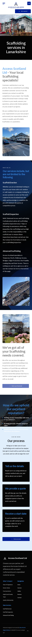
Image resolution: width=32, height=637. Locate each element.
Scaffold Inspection (8, 612)
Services (19, 588)
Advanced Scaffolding (8, 615)
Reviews (19, 594)
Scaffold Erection (7, 609)
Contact (19, 597)
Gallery (19, 591)
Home (18, 584)
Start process (16, 539)
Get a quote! (22, 11)
